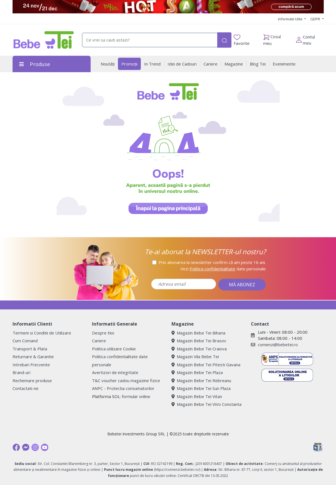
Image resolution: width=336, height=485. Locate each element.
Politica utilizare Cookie (114, 348)
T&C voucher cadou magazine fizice (126, 380)
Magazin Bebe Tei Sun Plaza (201, 388)
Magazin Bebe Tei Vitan (196, 396)
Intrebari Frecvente (31, 364)
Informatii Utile (290, 18)
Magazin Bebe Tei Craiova (199, 348)
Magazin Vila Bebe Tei (195, 356)
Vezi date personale (223, 268)
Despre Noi (103, 333)
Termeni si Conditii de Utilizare (42, 333)
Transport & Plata (30, 348)
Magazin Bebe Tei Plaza (197, 372)
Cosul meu (272, 38)
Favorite (242, 40)
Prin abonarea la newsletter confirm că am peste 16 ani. (212, 262)
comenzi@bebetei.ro (278, 344)
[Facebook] (16, 447)
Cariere (99, 340)
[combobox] (149, 40)
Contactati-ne (25, 388)
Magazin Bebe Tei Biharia (198, 333)
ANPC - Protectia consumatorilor (123, 388)
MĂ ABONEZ (242, 285)
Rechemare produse (32, 380)
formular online (136, 396)
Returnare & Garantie (33, 356)
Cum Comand (25, 340)
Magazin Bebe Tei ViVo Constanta (206, 404)
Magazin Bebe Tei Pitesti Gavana (205, 364)
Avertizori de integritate (115, 372)
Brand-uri (21, 372)
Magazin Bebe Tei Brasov (198, 340)
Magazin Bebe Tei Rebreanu (201, 380)
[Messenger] (25, 447)
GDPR (315, 18)
